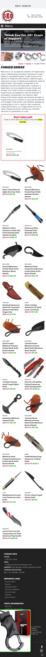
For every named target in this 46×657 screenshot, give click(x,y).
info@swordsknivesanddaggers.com (18, 565)
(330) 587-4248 (11, 559)
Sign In (18, 6)
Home (20, 64)
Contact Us (26, 6)
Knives (28, 64)
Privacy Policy (10, 581)
